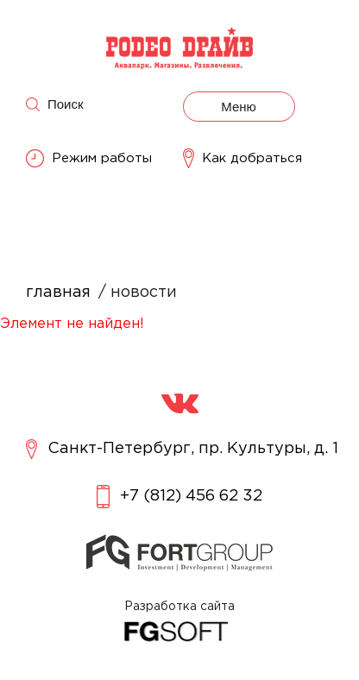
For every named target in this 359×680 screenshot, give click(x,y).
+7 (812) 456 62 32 (179, 496)
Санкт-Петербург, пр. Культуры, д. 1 (182, 449)
